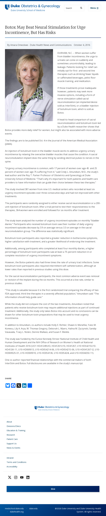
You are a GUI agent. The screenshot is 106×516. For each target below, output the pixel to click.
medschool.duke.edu (14, 508)
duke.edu (33, 508)
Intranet (10, 458)
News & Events (13, 447)
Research (11, 435)
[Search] (81, 8)
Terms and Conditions (16, 462)
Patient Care (12, 439)
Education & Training (16, 430)
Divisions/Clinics (14, 426)
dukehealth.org (17, 511)
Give (53, 489)
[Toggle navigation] (94, 8)
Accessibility (12, 466)
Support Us (12, 443)
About (9, 421)
